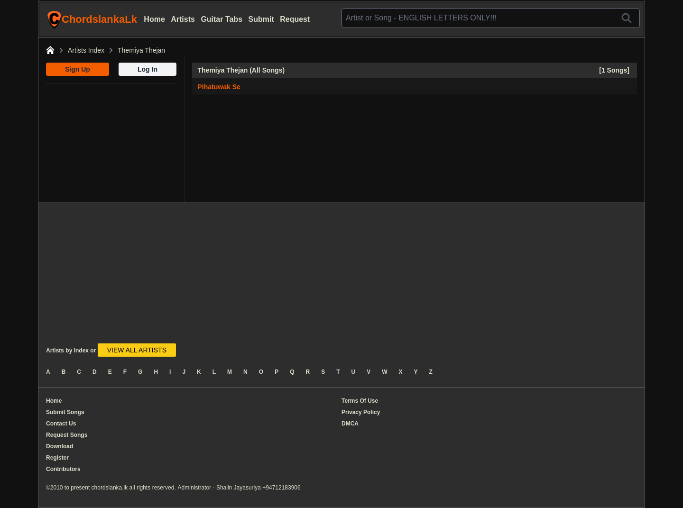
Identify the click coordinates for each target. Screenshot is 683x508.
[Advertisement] (111, 143)
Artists (183, 19)
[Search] (626, 18)
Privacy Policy (361, 412)
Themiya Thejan (141, 50)
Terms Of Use (360, 400)
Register (57, 457)
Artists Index (86, 50)
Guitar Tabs (221, 19)
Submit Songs (65, 412)
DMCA (350, 423)
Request (295, 19)
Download (59, 446)
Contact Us (61, 423)
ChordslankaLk (92, 19)
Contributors (63, 469)
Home (154, 19)
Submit (261, 19)
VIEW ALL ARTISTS (136, 350)
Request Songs (66, 435)
